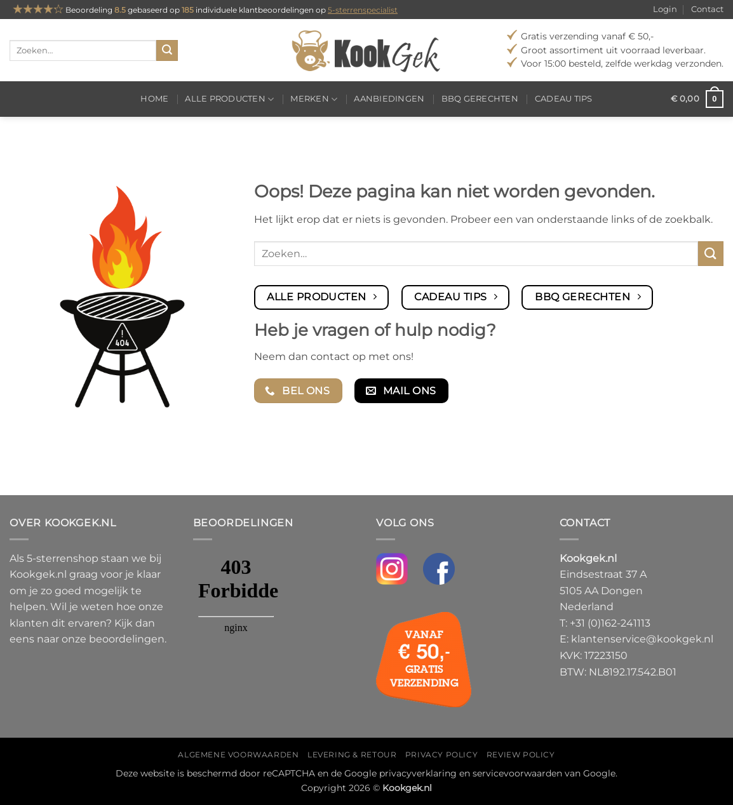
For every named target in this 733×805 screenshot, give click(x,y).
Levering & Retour (351, 754)
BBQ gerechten (479, 98)
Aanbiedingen (389, 98)
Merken (313, 99)
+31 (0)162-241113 (610, 623)
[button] (697, 99)
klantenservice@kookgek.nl (642, 639)
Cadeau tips (564, 98)
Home (154, 98)
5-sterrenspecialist (363, 10)
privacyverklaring (418, 773)
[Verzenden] (167, 51)
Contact (707, 9)
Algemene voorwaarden (238, 754)
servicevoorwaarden (517, 773)
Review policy (521, 754)
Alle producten (229, 99)
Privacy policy (441, 754)
